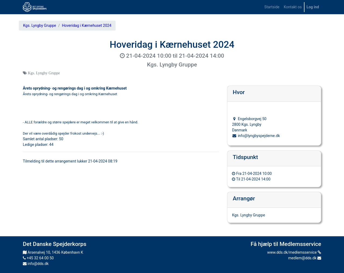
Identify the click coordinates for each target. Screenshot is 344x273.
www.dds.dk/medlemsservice (294, 252)
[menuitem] (272, 7)
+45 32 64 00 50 (38, 258)
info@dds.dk (36, 263)
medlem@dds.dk (304, 258)
